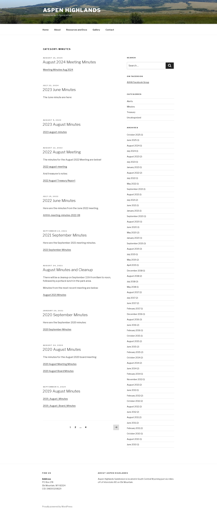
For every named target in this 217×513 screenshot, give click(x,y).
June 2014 (131, 368)
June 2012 (131, 411)
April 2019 (131, 264)
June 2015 (131, 346)
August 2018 (133, 275)
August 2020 (133, 221)
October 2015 (133, 335)
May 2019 (131, 259)
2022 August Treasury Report (59, 180)
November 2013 (134, 379)
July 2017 (131, 297)
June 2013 (131, 389)
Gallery (96, 29)
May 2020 (132, 232)
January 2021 (133, 210)
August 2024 (133, 145)
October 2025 (134, 134)
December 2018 (135, 270)
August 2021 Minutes (54, 294)
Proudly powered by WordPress (57, 506)
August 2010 (133, 438)
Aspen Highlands (72, 10)
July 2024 (131, 150)
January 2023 (133, 167)
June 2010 (132, 444)
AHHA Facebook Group (138, 82)
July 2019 (131, 254)
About (57, 29)
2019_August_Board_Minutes (59, 405)
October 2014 (133, 357)
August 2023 (133, 156)
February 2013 (133, 395)
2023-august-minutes (55, 131)
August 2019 (133, 248)
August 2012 (133, 406)
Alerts (130, 101)
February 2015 (134, 351)
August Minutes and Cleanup (68, 269)
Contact (110, 29)
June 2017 (131, 302)
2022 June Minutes (59, 200)
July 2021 (131, 199)
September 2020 (135, 216)
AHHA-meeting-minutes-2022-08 (61, 214)
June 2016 (131, 324)
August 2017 (133, 292)
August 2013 (133, 384)
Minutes (131, 106)
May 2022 (131, 183)
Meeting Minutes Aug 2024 (58, 69)
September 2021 (135, 188)
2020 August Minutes (62, 349)
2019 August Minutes (61, 390)
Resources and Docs (76, 29)
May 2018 (131, 286)
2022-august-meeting (55, 166)
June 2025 (132, 139)
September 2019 (135, 243)
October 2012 (133, 400)
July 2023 (131, 161)
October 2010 (133, 433)
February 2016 (134, 330)
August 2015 (133, 341)
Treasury (131, 111)
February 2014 (134, 373)
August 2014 (133, 362)
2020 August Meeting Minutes (59, 363)
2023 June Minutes (59, 89)
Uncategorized (134, 117)
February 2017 (133, 308)
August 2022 (133, 172)
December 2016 (135, 313)
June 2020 (132, 226)
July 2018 (131, 281)
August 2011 (133, 417)
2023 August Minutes (62, 124)
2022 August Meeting (62, 151)
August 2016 (133, 319)
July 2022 (131, 177)
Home (46, 29)
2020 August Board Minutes (58, 370)
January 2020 (133, 237)
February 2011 (133, 428)
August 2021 (133, 194)
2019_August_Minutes (55, 398)
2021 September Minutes (65, 234)
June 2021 (131, 205)
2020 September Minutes (65, 314)
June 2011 (131, 422)
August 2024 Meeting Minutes (69, 61)
